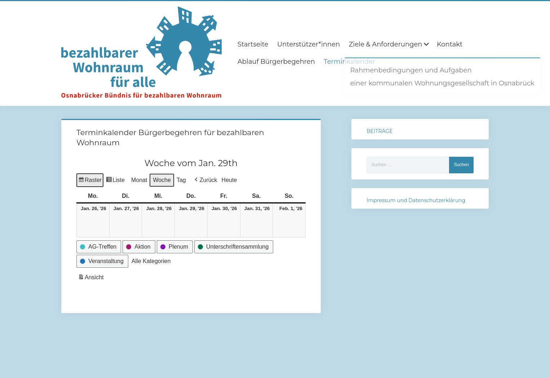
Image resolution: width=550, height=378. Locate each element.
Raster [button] (90, 181)
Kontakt (449, 44)
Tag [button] (181, 180)
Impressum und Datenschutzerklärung (416, 200)
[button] (205, 180)
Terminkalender (349, 62)
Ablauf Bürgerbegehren (276, 62)
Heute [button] (229, 180)
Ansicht (91, 278)
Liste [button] (115, 181)
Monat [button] (139, 180)
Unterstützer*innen (308, 44)
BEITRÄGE (379, 131)
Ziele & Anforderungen (385, 44)
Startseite (253, 44)
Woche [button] (162, 180)
